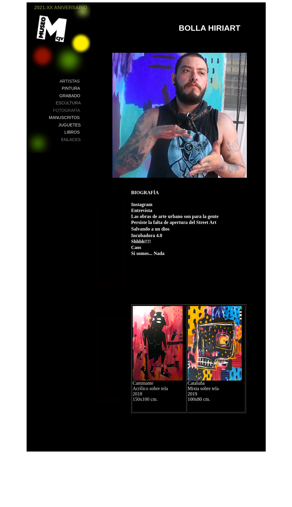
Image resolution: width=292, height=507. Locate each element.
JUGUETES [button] (70, 125)
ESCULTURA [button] (68, 103)
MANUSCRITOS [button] (64, 117)
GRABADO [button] (69, 95)
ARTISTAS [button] (70, 81)
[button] (83, 11)
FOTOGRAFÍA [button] (66, 110)
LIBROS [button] (72, 132)
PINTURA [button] (71, 88)
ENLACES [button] (71, 139)
